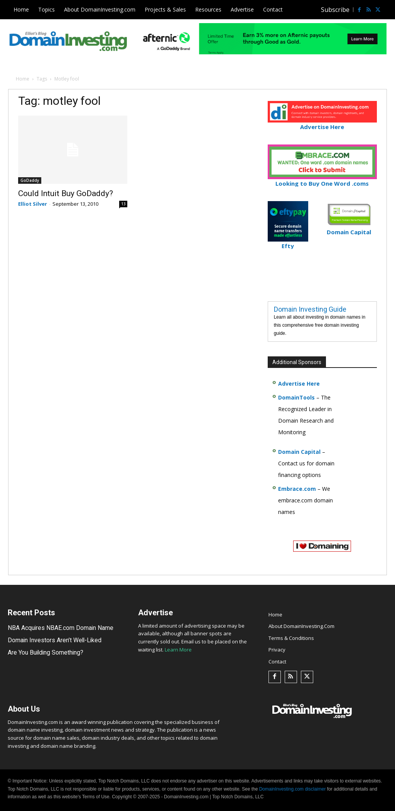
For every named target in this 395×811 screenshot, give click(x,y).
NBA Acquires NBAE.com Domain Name (56, 628)
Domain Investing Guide (310, 309)
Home (22, 79)
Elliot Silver (32, 203)
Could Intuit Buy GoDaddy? (65, 193)
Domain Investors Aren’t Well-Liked (50, 640)
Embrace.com (297, 488)
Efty (288, 242)
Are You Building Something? (43, 652)
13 (123, 204)
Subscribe (335, 9)
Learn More (178, 649)
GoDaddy (29, 180)
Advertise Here (322, 123)
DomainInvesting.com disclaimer (292, 789)
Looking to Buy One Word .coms (322, 180)
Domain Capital (299, 451)
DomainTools (296, 397)
